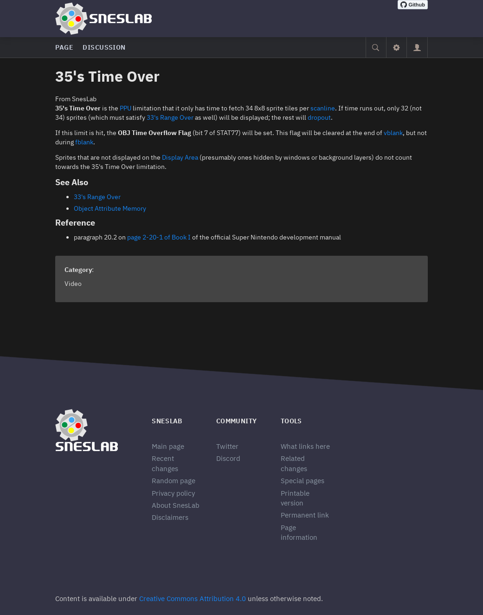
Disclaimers (170, 517)
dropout (319, 117)
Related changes (294, 463)
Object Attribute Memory (110, 208)
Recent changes (165, 463)
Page (64, 47)
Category (78, 269)
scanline (322, 108)
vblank (393, 133)
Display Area (180, 157)
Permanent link (305, 515)
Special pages (302, 480)
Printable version (295, 498)
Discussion (104, 47)
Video (73, 283)
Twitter (227, 446)
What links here (305, 446)
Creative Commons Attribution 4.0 (192, 598)
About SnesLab (176, 505)
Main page (168, 446)
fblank (84, 142)
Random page (173, 480)
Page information (299, 532)
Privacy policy (173, 493)
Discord (228, 458)
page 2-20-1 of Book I (159, 237)
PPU (125, 108)
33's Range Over (170, 117)
